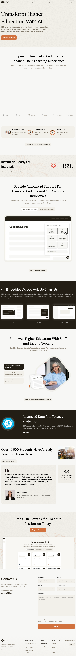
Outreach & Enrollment (47, 209)
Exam (70, 115)
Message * (56, 604)
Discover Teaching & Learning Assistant (38, 144)
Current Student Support (29, 209)
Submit (56, 626)
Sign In (72, 2)
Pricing (48, 2)
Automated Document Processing (11, 381)
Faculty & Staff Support (29, 651)
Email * (66, 580)
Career (54, 652)
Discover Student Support (38, 270)
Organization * (66, 588)
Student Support (29, 647)
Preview (19, 115)
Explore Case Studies (9, 461)
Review (6, 115)
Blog (32, 2)
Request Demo (9, 37)
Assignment (57, 115)
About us (53, 648)
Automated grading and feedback (12, 366)
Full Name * (46, 580)
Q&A (44, 115)
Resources (39, 2)
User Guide (44, 647)
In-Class (32, 115)
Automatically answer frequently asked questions (13, 373)
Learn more (26, 432)
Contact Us (63, 2)
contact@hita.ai (7, 593)
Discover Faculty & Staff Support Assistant (38, 399)
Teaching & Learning (30, 643)
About (54, 2)
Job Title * (46, 588)
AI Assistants (23, 2)
